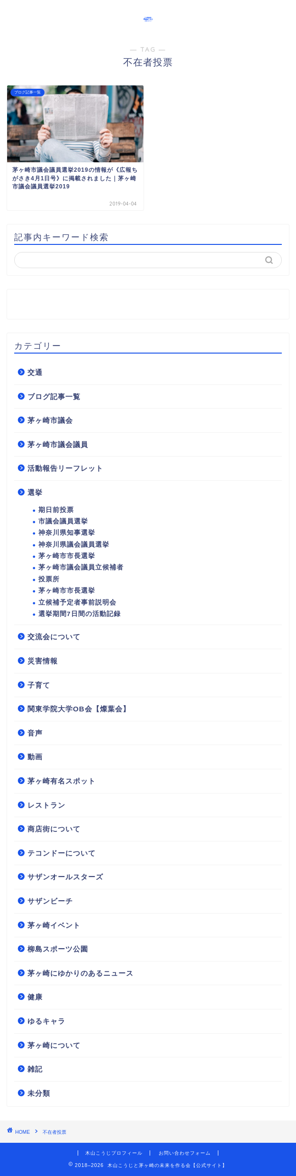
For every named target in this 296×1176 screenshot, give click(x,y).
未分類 (38, 1093)
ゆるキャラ (46, 1021)
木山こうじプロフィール (114, 1153)
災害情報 (42, 661)
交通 (35, 372)
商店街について (54, 829)
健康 (35, 997)
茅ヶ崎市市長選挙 (66, 556)
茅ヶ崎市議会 (50, 420)
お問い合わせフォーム (185, 1153)
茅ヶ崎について (54, 1045)
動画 (35, 757)
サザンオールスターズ (65, 877)
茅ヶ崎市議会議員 (57, 444)
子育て (38, 685)
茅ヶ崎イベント (54, 925)
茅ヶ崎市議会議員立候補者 (81, 567)
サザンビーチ (50, 901)
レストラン (46, 805)
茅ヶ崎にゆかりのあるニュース (80, 973)
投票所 (49, 579)
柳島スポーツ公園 (57, 949)
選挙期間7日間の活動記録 (79, 613)
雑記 (35, 1069)
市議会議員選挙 (63, 521)
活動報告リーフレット (65, 468)
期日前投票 (56, 509)
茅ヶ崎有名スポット (61, 781)
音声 (35, 733)
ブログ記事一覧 (54, 396)
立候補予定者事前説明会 (77, 602)
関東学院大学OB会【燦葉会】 (78, 709)
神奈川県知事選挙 (66, 532)
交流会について (54, 637)
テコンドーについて (61, 853)
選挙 (35, 492)
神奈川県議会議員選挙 (73, 544)
